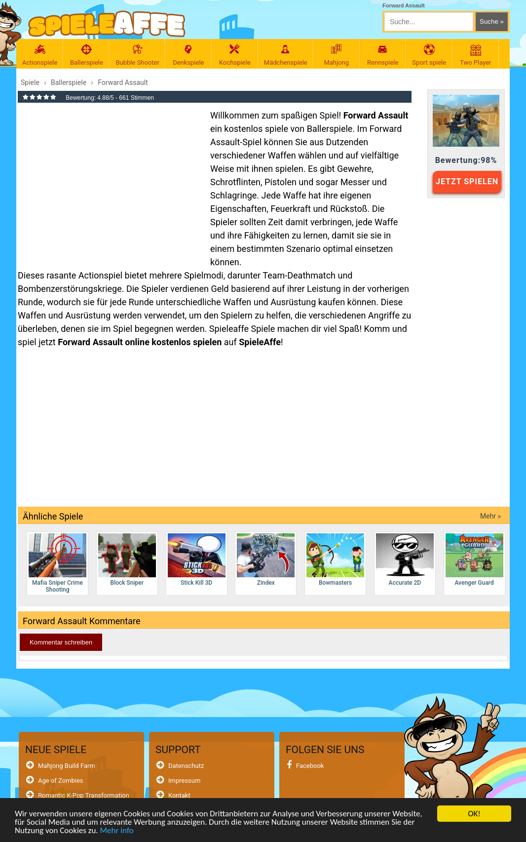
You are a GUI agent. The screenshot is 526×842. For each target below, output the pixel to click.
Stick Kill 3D (196, 559)
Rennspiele (383, 55)
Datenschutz (186, 765)
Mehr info (116, 831)
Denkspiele (188, 55)
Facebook (310, 765)
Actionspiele (39, 55)
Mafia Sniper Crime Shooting (57, 563)
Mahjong (336, 55)
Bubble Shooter (137, 55)
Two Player (475, 55)
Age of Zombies (60, 780)
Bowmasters (335, 559)
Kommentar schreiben (61, 642)
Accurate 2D (405, 559)
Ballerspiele (86, 55)
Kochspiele (235, 55)
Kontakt (179, 795)
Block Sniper (127, 559)
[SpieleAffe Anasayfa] (107, 24)
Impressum (184, 780)
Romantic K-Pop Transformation (83, 795)
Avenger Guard (474, 559)
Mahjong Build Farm (66, 765)
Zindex (266, 559)
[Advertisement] (109, 180)
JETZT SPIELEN (467, 181)
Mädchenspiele (285, 55)
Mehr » (490, 516)
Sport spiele (429, 55)
